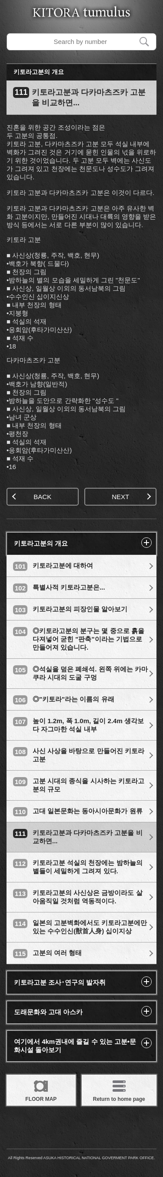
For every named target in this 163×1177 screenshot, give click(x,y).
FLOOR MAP (41, 1089)
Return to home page (119, 1089)
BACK (31, 496)
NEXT (131, 496)
